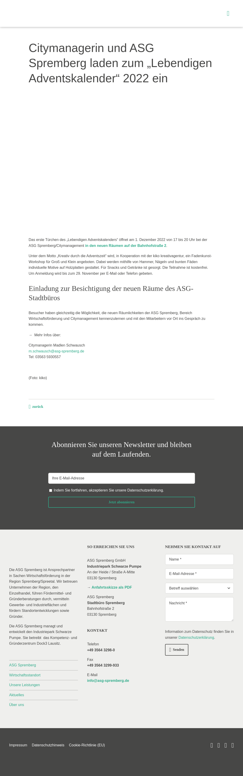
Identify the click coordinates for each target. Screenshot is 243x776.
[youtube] (212, 745)
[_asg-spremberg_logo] (35, 8)
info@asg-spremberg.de (108, 681)
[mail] (225, 745)
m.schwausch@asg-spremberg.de (56, 351)
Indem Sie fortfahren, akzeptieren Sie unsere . (109, 490)
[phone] (232, 745)
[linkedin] (218, 745)
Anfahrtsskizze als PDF (112, 587)
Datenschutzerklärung (145, 490)
